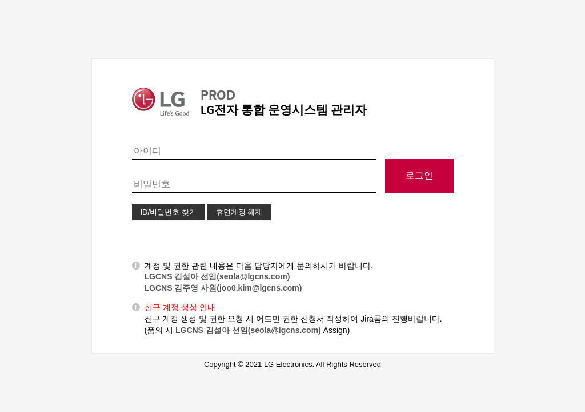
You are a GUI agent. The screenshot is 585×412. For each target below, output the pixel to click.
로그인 (419, 175)
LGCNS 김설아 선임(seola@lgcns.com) (217, 276)
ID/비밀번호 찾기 (169, 212)
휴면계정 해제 (239, 212)
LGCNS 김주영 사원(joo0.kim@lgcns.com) (223, 287)
